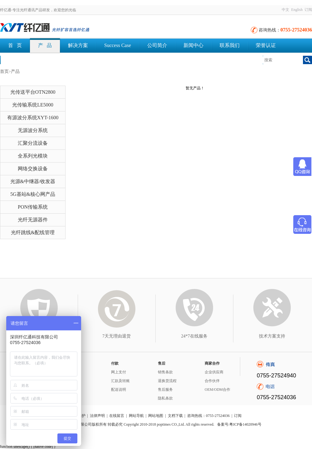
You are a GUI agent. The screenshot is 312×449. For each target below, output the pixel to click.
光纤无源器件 (33, 219)
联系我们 (230, 45)
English (297, 9)
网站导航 (136, 416)
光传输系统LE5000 (32, 104)
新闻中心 (193, 45)
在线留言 (116, 416)
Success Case (117, 45)
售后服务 (165, 389)
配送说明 (118, 389)
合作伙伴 (212, 381)
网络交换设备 (33, 168)
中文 (285, 9)
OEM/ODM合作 (217, 389)
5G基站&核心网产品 (32, 194)
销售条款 (165, 372)
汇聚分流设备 (33, 143)
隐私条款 (165, 398)
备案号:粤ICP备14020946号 (239, 424)
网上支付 (118, 372)
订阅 (308, 9)
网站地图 (155, 416)
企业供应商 (214, 372)
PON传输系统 (33, 207)
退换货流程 (167, 381)
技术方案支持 (272, 336)
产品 (15, 71)
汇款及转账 (120, 381)
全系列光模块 (33, 155)
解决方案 (78, 45)
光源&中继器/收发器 (33, 181)
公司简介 (157, 45)
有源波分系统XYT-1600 (33, 117)
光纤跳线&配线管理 (33, 232)
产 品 (45, 45)
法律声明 (97, 416)
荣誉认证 (266, 45)
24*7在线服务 (194, 336)
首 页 (15, 45)
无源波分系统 (33, 130)
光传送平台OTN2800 (33, 92)
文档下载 (18, 59)
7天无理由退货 (116, 336)
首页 (4, 71)
